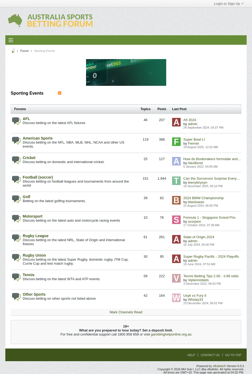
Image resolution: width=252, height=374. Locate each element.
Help (191, 355)
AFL (26, 119)
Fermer (193, 143)
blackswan (196, 202)
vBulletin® (219, 366)
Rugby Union (34, 255)
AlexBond (195, 163)
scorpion (194, 221)
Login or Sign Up (228, 4)
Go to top (233, 355)
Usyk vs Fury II (194, 296)
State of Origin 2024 (198, 237)
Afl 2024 (189, 120)
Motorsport (32, 216)
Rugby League (35, 236)
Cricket (29, 158)
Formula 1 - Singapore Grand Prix (209, 217)
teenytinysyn (197, 182)
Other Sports (34, 294)
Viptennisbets (198, 280)
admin (192, 124)
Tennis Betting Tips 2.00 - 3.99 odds (211, 276)
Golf (26, 197)
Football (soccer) (38, 177)
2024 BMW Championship (203, 198)
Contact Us (210, 355)
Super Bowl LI (194, 139)
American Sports (38, 138)
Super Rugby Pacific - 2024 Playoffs (211, 257)
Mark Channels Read (126, 312)
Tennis (28, 275)
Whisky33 (195, 300)
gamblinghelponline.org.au (171, 334)
